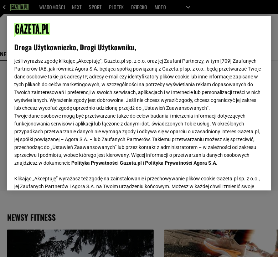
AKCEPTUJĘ (239, 176)
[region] (139, 103)
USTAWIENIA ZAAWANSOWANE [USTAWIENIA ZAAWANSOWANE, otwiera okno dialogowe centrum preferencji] (61, 176)
